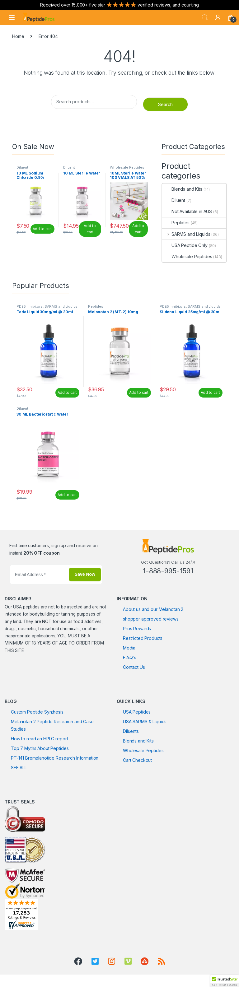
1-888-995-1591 (168, 571)
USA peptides (26, 606)
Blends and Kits (182, 189)
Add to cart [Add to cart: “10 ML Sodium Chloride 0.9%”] (42, 228)
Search (204, 17)
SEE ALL (19, 767)
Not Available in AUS (187, 211)
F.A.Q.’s (129, 657)
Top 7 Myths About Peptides (39, 748)
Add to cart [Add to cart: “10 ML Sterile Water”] (90, 229)
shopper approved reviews (151, 619)
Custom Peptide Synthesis (37, 712)
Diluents (131, 731)
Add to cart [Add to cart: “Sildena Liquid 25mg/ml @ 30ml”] (210, 392)
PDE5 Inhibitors (29, 306)
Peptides (176, 222)
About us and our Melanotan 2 (153, 609)
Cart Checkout (137, 760)
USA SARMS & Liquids (144, 721)
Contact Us (134, 667)
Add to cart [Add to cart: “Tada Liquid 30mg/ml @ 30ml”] (67, 392)
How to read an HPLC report (39, 738)
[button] (224, 981)
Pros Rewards (137, 628)
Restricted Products (142, 638)
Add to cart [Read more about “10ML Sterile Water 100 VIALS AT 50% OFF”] (138, 229)
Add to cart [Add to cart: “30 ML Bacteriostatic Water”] (67, 494)
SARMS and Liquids (186, 234)
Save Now (85, 574)
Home (18, 36)
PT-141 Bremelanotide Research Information (54, 758)
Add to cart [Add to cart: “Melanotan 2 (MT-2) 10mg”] (138, 392)
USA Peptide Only (185, 245)
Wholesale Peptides (127, 167)
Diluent (22, 167)
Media (129, 647)
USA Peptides (137, 712)
